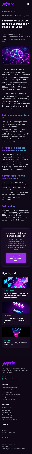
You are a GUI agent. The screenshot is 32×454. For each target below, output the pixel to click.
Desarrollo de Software (9, 399)
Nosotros (4, 428)
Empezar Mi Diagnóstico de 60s (16, 258)
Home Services (6, 412)
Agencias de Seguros (8, 415)
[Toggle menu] (28, 4)
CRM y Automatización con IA (11, 387)
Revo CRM (5, 437)
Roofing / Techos (7, 408)
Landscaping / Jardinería (9, 419)
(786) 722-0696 (8, 376)
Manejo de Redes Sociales (9, 397)
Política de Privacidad (8, 432)
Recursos (4, 430)
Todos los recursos (8, 11)
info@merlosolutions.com (10, 379)
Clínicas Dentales (7, 417)
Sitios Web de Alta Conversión (11, 395)
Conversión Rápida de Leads (10, 390)
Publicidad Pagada (7, 392)
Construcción (6, 410)
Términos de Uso (7, 435)
